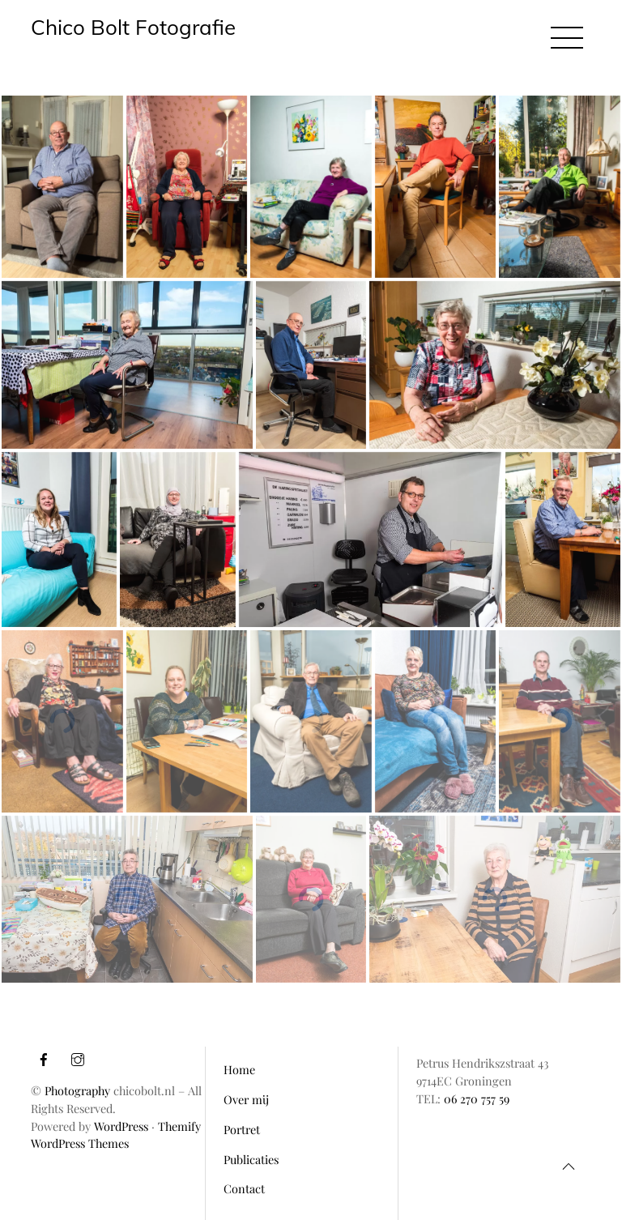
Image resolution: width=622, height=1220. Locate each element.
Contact (244, 1188)
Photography (77, 1090)
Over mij (246, 1099)
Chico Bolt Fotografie (133, 27)
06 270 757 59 (476, 1098)
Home (239, 1069)
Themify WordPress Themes (116, 1135)
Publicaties (251, 1159)
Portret (242, 1129)
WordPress (121, 1126)
